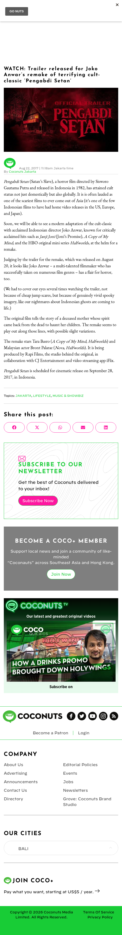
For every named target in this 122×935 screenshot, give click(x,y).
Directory (13, 799)
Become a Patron (50, 733)
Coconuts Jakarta (22, 171)
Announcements (21, 782)
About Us (13, 765)
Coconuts (66, 7)
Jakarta (23, 395)
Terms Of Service (98, 912)
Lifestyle (42, 395)
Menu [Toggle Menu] (7, 7)
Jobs (68, 782)
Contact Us (15, 790)
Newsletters (75, 790)
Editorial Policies (80, 765)
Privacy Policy (100, 917)
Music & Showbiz (68, 395)
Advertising (15, 773)
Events (70, 773)
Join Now (61, 574)
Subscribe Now (38, 501)
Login (115, 7)
